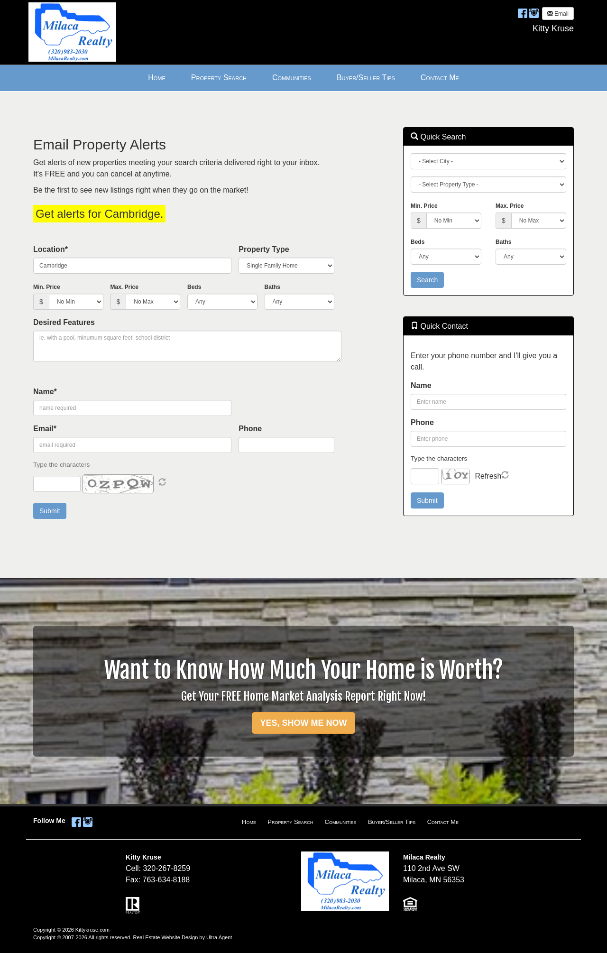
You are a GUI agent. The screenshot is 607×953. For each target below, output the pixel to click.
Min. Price (46, 287)
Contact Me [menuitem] (440, 78)
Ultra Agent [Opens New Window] (219, 937)
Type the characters (439, 458)
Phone (250, 429)
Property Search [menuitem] (219, 78)
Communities (341, 821)
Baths (272, 287)
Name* (45, 392)
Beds (194, 287)
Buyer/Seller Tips (391, 821)
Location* (50, 249)
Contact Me (443, 821)
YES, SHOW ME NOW (303, 723)
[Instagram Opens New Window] (534, 13)
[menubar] (303, 78)
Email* (44, 429)
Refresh (488, 476)
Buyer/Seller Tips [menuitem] (366, 78)
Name (421, 385)
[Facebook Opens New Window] (522, 13)
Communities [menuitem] (291, 78)
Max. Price (124, 287)
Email (558, 13)
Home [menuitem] (157, 78)
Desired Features (64, 322)
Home (249, 821)
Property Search (290, 821)
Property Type (264, 249)
